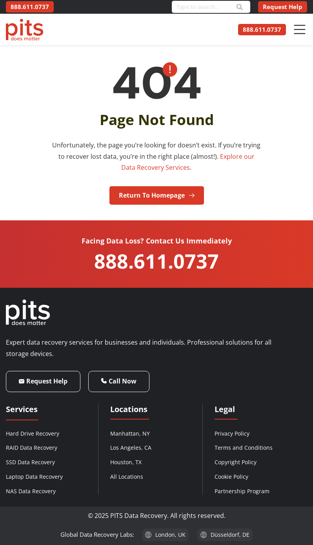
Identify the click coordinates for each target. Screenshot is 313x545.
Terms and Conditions (244, 447)
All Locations (126, 476)
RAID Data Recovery (31, 447)
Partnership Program (242, 491)
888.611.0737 (156, 261)
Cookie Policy (231, 476)
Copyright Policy (236, 462)
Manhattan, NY (130, 433)
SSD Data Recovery (30, 462)
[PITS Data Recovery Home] (24, 29)
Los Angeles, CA (130, 447)
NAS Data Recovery (31, 491)
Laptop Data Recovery (34, 476)
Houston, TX (126, 462)
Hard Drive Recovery (32, 433)
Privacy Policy (232, 433)
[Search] (240, 7)
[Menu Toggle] (299, 29)
